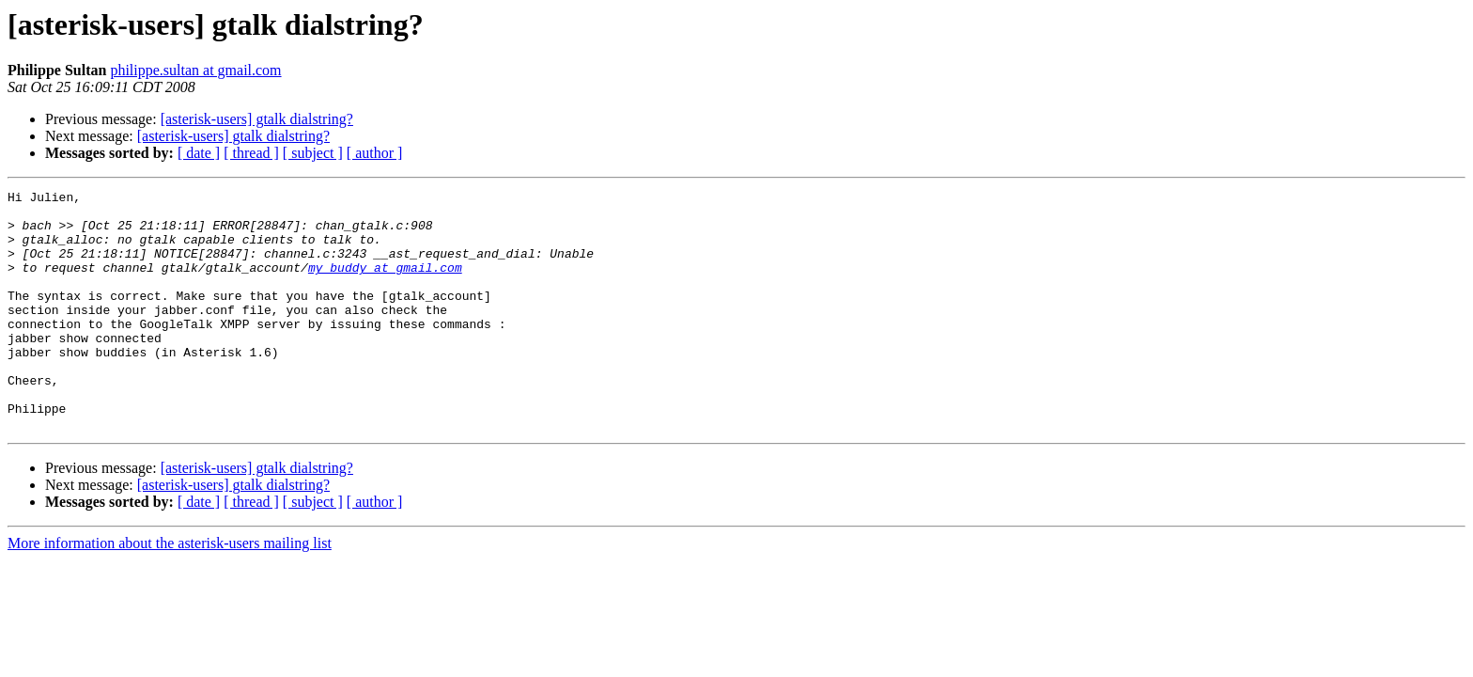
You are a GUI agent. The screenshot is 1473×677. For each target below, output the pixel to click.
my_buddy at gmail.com (385, 284)
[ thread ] (251, 153)
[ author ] (375, 153)
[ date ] (199, 153)
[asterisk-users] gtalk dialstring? (257, 119)
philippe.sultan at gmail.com (195, 70)
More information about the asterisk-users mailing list (170, 591)
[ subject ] (313, 153)
